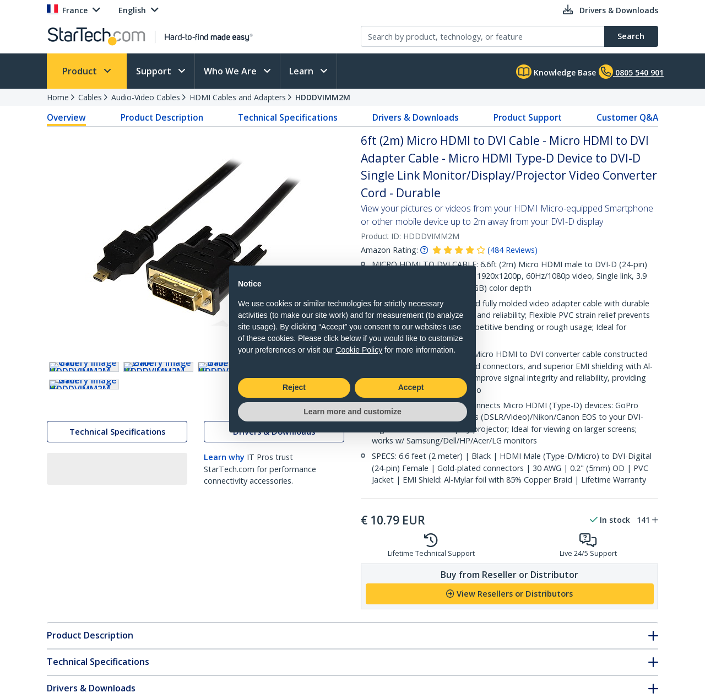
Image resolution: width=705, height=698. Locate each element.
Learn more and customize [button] (352, 411)
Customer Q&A (627, 117)
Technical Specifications (288, 117)
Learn (302, 71)
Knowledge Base (556, 71)
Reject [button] (294, 387)
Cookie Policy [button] (358, 349)
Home (58, 97)
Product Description (162, 117)
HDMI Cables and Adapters (237, 97)
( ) (512, 250)
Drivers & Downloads (415, 117)
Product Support (528, 117)
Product (80, 71)
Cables (90, 97)
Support (154, 71)
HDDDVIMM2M (322, 97)
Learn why (224, 554)
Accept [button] (411, 387)
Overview (66, 117)
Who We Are (231, 71)
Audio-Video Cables (145, 97)
